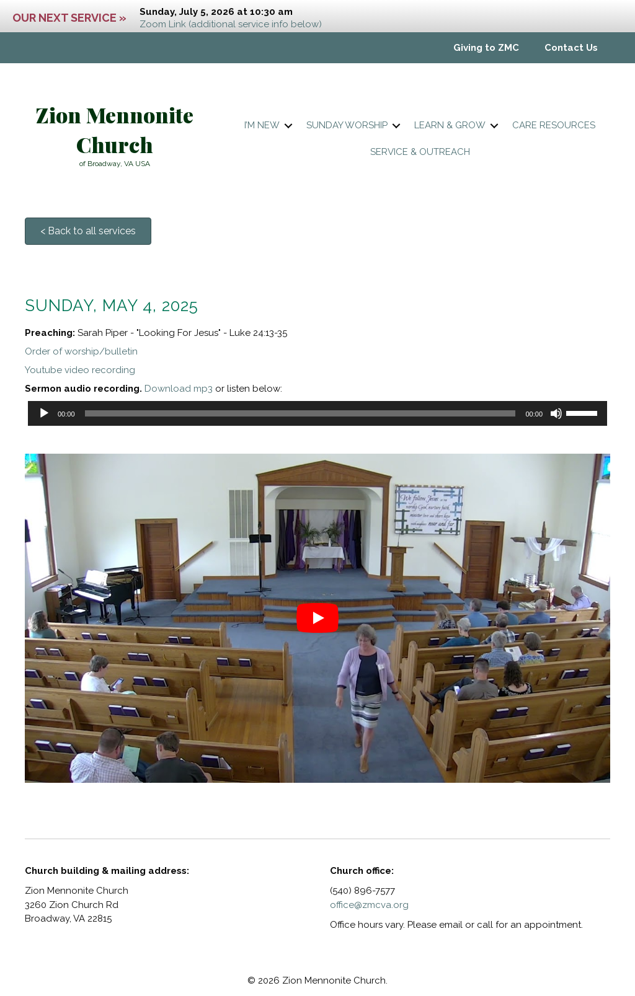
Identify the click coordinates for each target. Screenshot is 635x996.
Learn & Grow (450, 125)
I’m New (262, 125)
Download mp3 (178, 388)
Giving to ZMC (486, 47)
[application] (317, 413)
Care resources (553, 125)
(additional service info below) (255, 24)
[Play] (44, 413)
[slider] (300, 413)
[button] (288, 125)
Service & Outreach (420, 151)
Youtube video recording (80, 370)
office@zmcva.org (369, 904)
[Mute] (556, 413)
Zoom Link (163, 24)
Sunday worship (347, 125)
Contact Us (571, 47)
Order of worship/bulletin (81, 351)
